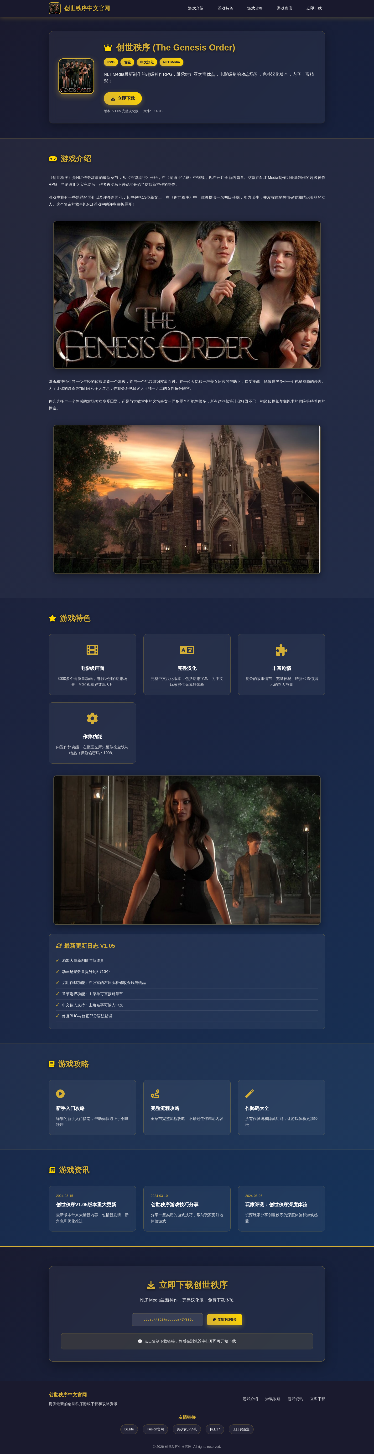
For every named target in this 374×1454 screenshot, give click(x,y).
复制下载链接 (224, 1319)
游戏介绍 (195, 8)
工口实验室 (241, 1429)
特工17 (215, 1429)
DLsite (129, 1429)
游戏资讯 (284, 8)
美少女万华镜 (187, 1429)
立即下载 (314, 8)
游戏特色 (225, 8)
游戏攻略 (255, 8)
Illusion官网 (155, 1429)
